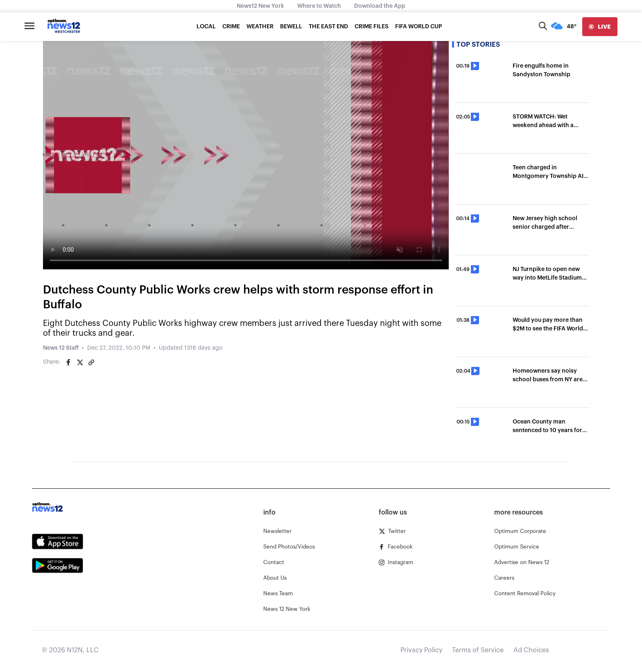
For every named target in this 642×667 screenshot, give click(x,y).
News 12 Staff (61, 348)
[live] (599, 26)
